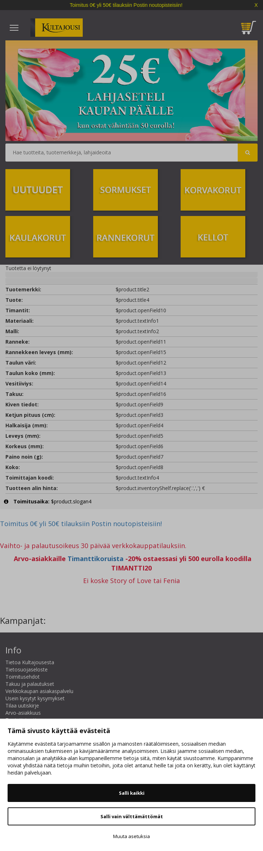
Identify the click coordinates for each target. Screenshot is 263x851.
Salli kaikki (132, 793)
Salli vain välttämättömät (131, 816)
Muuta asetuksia (131, 836)
